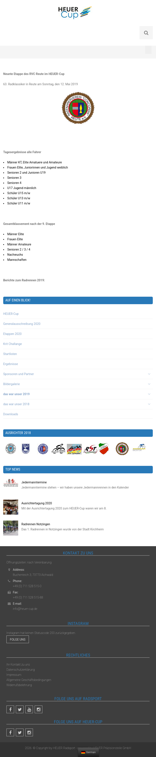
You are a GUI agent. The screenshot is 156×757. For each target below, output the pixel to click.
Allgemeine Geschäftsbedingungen (28, 680)
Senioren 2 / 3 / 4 (18, 249)
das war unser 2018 (16, 404)
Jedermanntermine (34, 482)
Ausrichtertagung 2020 (36, 503)
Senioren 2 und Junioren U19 (26, 172)
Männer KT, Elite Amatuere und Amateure (34, 162)
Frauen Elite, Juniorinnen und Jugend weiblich (37, 167)
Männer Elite (15, 234)
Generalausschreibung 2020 (21, 324)
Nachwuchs (15, 254)
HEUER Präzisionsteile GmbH (111, 748)
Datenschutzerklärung (20, 669)
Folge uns (17, 639)
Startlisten (10, 354)
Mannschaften (17, 259)
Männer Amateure (19, 244)
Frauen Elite (15, 239)
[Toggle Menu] (148, 50)
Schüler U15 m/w (18, 193)
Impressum (13, 674)
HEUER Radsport (64, 748)
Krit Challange (12, 344)
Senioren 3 (14, 177)
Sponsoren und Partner (18, 374)
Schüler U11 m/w (18, 203)
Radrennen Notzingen (35, 524)
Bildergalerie (11, 384)
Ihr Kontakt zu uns (18, 664)
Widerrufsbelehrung (19, 685)
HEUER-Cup (11, 313)
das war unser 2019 (16, 394)
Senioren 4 (14, 183)
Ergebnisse (10, 364)
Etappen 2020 (12, 334)
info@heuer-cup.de (25, 608)
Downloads (10, 414)
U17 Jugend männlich (21, 188)
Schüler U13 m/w (18, 198)
